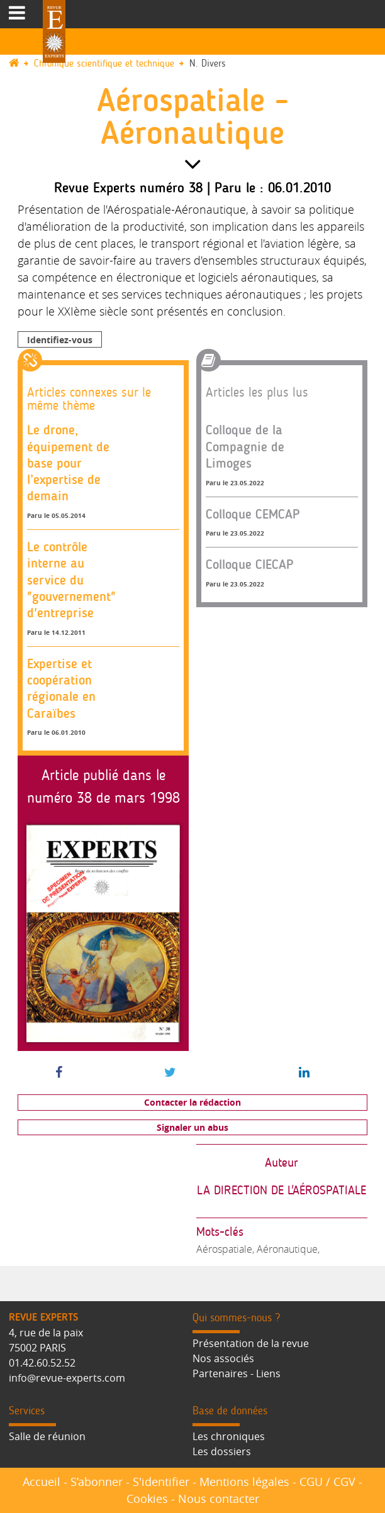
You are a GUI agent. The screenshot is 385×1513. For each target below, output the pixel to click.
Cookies (147, 1498)
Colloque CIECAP (250, 564)
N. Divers (207, 63)
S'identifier (161, 1481)
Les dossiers (221, 1451)
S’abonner (96, 1481)
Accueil (41, 1481)
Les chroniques (228, 1436)
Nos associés (223, 1358)
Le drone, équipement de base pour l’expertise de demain (68, 462)
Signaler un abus (192, 1127)
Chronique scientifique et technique (104, 63)
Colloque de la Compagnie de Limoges (245, 446)
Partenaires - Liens (236, 1373)
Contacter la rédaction (192, 1102)
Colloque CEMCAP (253, 514)
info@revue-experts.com (67, 1378)
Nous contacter (218, 1498)
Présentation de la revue (250, 1343)
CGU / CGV (327, 1481)
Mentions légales (244, 1481)
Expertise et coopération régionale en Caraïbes (61, 688)
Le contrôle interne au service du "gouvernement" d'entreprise (71, 579)
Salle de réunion (47, 1436)
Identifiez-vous (59, 340)
